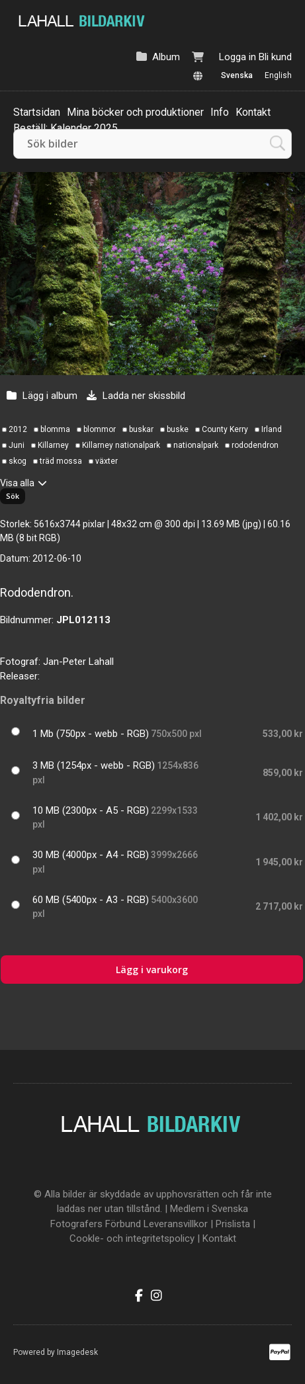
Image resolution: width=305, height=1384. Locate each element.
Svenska (237, 75)
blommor (99, 429)
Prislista (233, 1224)
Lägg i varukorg (152, 969)
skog (17, 461)
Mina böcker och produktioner (135, 112)
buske (178, 429)
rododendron (255, 445)
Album (166, 57)
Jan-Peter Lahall (78, 662)
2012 (18, 429)
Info (219, 112)
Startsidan (36, 112)
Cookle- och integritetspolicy (132, 1238)
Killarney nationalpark (121, 445)
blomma (55, 429)
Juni (16, 445)
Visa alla (17, 483)
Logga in (237, 57)
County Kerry (225, 429)
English (278, 75)
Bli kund (275, 57)
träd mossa (61, 461)
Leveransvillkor (176, 1224)
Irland (271, 429)
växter (106, 461)
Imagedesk (77, 1352)
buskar (141, 429)
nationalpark (195, 445)
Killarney (53, 445)
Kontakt (253, 112)
